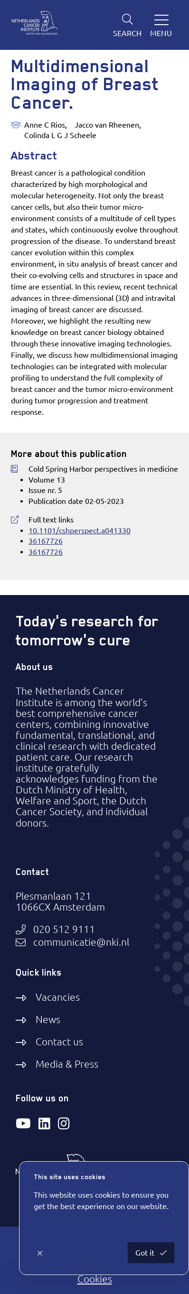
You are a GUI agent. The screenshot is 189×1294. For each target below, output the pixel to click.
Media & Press (67, 1064)
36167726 (45, 541)
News (48, 1019)
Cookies (94, 1279)
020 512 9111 (64, 929)
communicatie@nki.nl (81, 942)
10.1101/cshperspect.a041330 (79, 530)
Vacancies (58, 997)
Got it (145, 1252)
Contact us (59, 1041)
